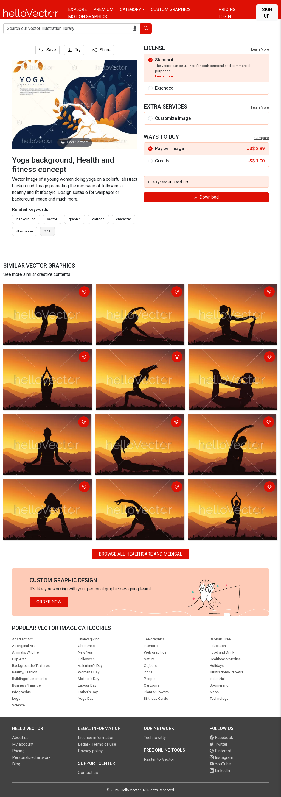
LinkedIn (220, 770)
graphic (75, 219)
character (123, 219)
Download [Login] (206, 197)
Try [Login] (74, 49)
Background (26, 219)
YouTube (220, 764)
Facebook (221, 737)
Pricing (226, 9)
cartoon (98, 219)
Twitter (218, 744)
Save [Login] (47, 49)
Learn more (164, 76)
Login (224, 16)
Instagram (221, 757)
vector (52, 219)
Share (101, 49)
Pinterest (220, 750)
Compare (261, 138)
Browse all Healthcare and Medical (140, 554)
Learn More (260, 49)
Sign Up (267, 13)
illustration (24, 231)
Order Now (48, 601)
